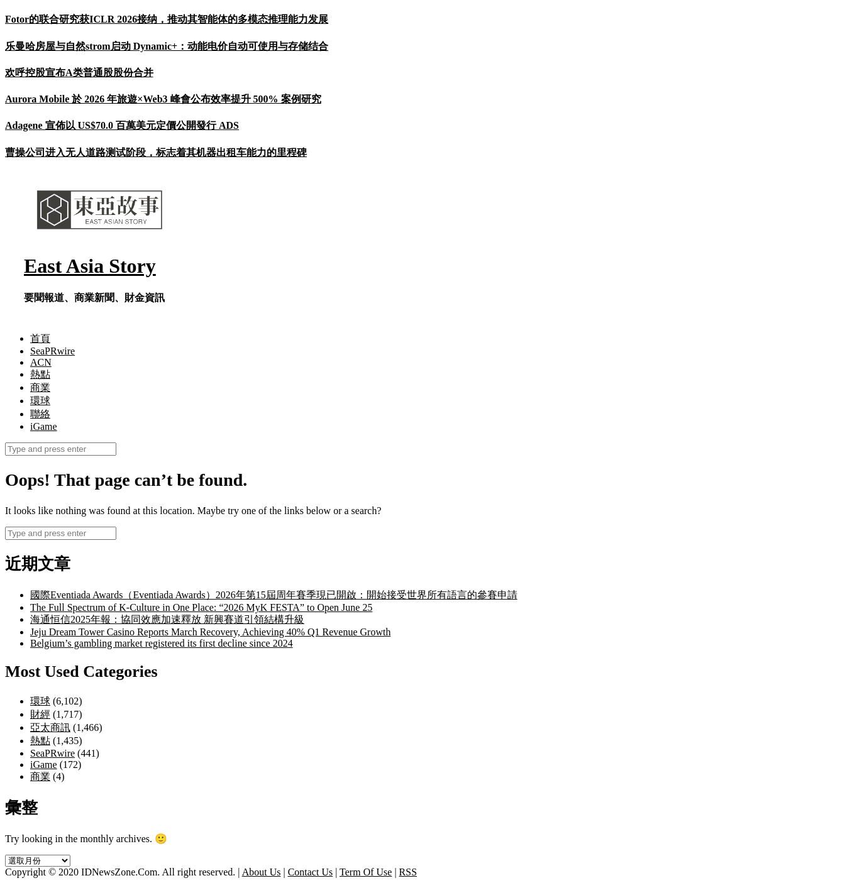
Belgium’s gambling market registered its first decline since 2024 (161, 643)
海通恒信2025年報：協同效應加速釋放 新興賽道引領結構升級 (167, 619)
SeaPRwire (52, 351)
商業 (40, 387)
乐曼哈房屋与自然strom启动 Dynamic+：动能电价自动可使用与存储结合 (166, 46)
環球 (40, 400)
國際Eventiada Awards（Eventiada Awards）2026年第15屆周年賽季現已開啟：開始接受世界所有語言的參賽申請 (273, 595)
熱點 (40, 374)
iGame (43, 426)
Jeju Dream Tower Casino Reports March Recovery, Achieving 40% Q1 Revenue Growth (210, 632)
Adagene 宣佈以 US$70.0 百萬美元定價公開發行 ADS (122, 125)
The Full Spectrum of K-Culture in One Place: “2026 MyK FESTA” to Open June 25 (201, 607)
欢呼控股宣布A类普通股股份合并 (79, 72)
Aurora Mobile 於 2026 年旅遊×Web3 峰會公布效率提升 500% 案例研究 (163, 99)
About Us (261, 872)
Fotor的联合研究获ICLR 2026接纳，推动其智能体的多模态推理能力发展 (166, 19)
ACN (41, 362)
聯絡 (40, 414)
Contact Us (310, 872)
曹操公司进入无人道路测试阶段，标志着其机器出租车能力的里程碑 (156, 152)
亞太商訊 (50, 727)
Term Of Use (365, 872)
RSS (408, 872)
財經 (40, 714)
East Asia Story (90, 266)
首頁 (40, 338)
